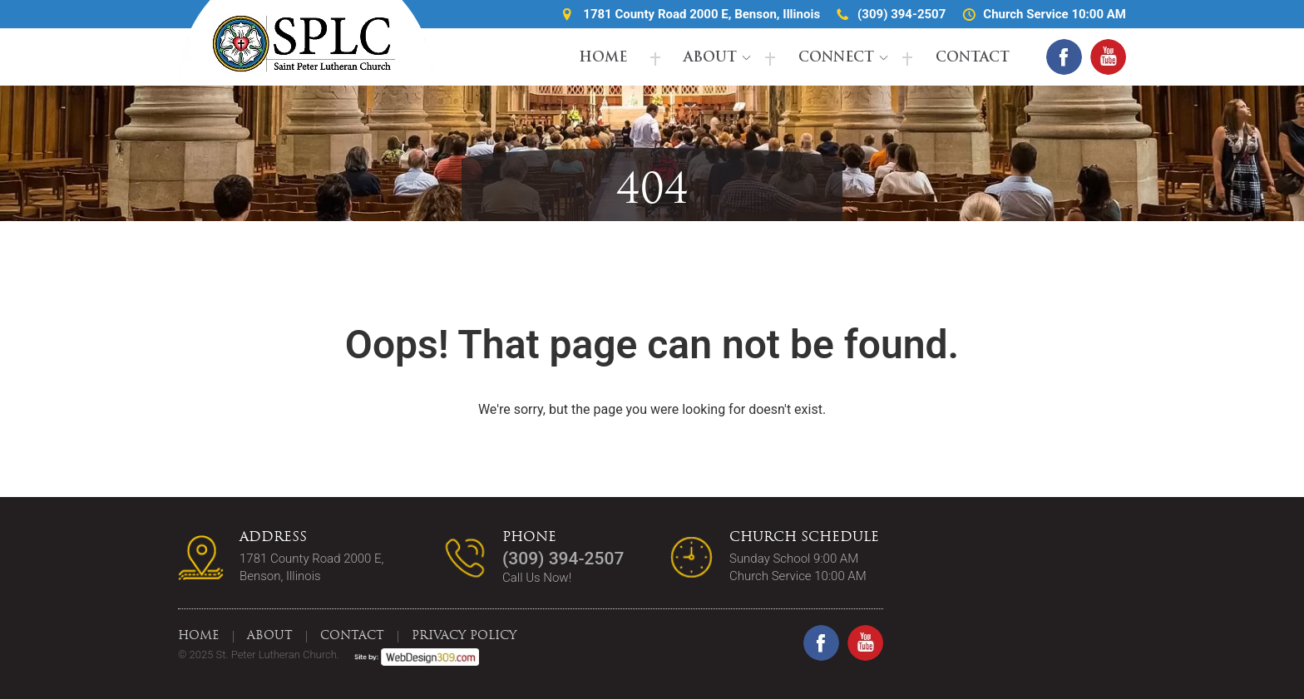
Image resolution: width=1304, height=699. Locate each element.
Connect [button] (836, 58)
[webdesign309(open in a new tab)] (410, 654)
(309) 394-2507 (901, 14)
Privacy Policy (464, 636)
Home (603, 58)
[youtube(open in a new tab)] (1108, 57)
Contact (973, 58)
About (710, 58)
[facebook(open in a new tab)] (1064, 57)
